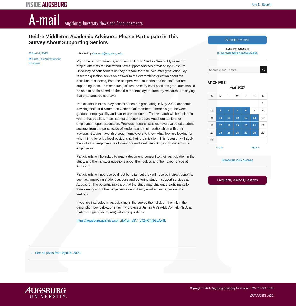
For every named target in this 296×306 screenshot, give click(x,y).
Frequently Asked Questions (237, 180)
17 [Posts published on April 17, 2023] (220, 125)
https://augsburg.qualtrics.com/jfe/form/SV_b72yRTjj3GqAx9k (121, 220)
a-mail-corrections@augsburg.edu (237, 52)
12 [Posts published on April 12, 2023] (237, 117)
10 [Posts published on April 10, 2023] (220, 117)
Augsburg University (223, 288)
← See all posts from (56, 253)
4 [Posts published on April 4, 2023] (229, 110)
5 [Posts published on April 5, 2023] (237, 110)
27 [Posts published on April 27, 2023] (245, 132)
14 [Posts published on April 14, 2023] (254, 117)
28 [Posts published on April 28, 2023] (254, 132)
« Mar (219, 147)
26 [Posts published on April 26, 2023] (237, 132)
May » (255, 147)
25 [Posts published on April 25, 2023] (228, 132)
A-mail (44, 19)
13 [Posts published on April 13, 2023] (245, 117)
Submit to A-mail (237, 40)
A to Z (256, 4)
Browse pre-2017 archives (237, 159)
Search (266, 4)
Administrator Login (261, 294)
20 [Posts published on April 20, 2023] (245, 125)
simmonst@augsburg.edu (107, 53)
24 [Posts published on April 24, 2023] (220, 132)
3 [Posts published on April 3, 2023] (220, 110)
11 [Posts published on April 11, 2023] (228, 117)
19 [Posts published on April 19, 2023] (237, 125)
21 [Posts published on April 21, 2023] (254, 125)
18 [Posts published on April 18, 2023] (228, 125)
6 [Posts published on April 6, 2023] (246, 110)
